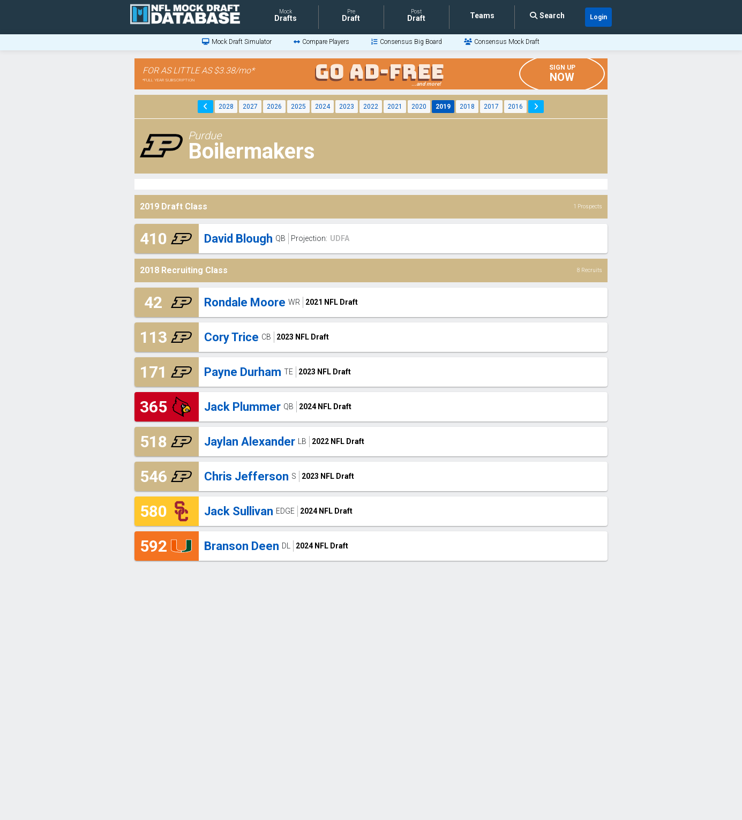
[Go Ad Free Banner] (371, 73)
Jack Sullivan (238, 511)
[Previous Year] (205, 106)
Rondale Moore (245, 302)
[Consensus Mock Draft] (501, 42)
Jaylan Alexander (249, 441)
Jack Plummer (242, 406)
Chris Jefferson (246, 476)
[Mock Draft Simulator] (237, 42)
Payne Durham (242, 372)
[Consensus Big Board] (406, 42)
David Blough (238, 238)
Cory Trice (231, 337)
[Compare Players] (321, 42)
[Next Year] (536, 106)
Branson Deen (241, 546)
